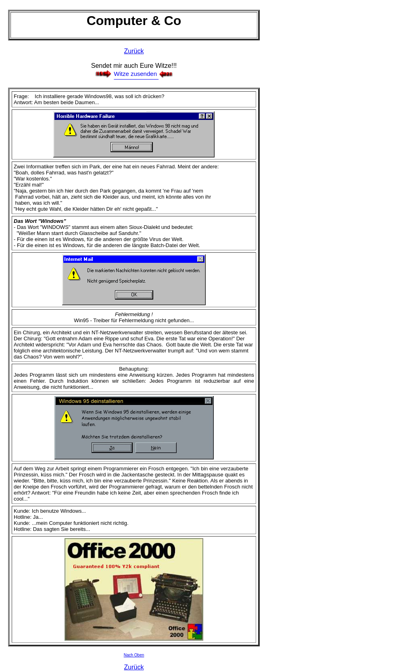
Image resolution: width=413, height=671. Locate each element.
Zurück (134, 51)
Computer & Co (134, 20)
